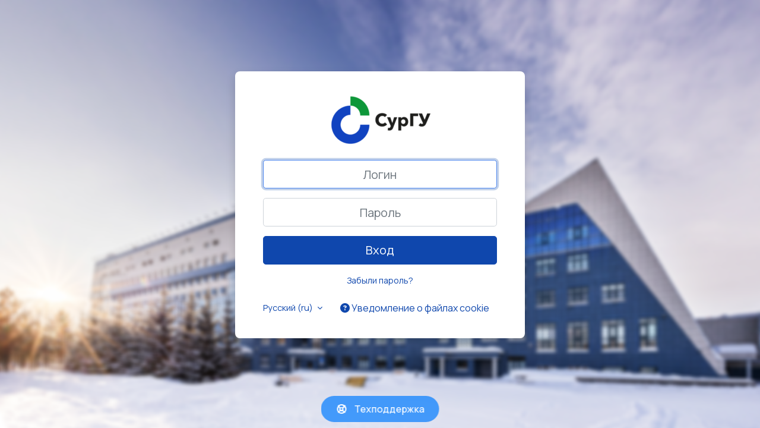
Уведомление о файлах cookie (414, 307)
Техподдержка (380, 409)
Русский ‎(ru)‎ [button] (289, 307)
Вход (380, 250)
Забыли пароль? (380, 280)
